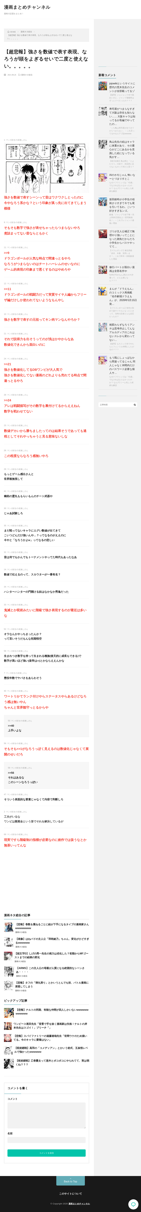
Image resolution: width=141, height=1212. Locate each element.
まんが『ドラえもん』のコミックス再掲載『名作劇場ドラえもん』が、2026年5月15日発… (123, 296)
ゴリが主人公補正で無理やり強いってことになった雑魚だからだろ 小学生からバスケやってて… (122, 239)
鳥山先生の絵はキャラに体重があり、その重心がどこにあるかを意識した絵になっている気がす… (122, 149)
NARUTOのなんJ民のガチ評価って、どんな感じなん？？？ (121, 278)
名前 (10, 1133)
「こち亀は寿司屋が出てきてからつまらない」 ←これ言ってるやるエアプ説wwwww (121, 131)
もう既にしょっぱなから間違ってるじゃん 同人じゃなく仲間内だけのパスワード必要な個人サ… (122, 365)
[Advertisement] (46, 102)
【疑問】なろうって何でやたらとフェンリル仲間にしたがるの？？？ (121, 347)
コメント (12, 1099)
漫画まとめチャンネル (27, 7)
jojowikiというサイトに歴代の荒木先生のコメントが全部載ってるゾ (122, 87)
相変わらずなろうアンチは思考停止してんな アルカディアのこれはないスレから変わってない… (122, 332)
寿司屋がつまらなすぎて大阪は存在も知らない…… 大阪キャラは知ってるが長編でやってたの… (122, 116)
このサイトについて (70, 1193)
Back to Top (70, 1181)
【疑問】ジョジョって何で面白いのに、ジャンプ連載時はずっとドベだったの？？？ (121, 98)
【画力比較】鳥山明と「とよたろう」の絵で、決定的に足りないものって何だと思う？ (121, 164)
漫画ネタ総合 (27, 75)
